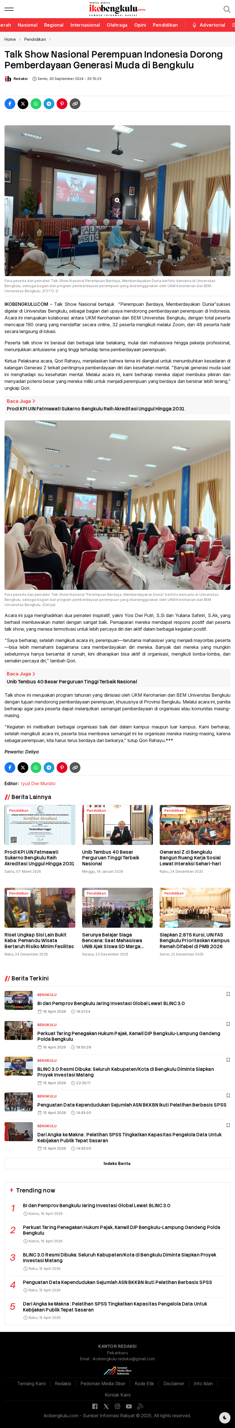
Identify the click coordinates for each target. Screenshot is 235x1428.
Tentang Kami (31, 1383)
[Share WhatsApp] (36, 103)
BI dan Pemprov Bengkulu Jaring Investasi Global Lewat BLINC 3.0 (111, 1004)
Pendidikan (165, 25)
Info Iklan (203, 1383)
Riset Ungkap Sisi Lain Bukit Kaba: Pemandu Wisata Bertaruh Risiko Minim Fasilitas (39, 941)
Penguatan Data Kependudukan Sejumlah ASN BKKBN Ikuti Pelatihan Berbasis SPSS (132, 1105)
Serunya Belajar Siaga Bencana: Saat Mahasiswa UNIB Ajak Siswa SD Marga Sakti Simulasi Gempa (112, 943)
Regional (54, 25)
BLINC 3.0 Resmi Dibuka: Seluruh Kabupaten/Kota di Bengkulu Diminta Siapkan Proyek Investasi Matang (125, 1072)
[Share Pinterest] (62, 103)
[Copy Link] (75, 103)
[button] (9, 9)
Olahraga (117, 25)
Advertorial (208, 25)
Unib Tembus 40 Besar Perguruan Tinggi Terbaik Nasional (72, 682)
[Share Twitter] (23, 103)
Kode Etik (144, 1383)
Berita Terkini (30, 978)
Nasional (27, 25)
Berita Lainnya (31, 797)
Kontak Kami (118, 1395)
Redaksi (20, 79)
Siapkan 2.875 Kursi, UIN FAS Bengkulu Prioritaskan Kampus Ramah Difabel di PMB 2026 (195, 941)
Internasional (85, 25)
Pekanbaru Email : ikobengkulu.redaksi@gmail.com (117, 1355)
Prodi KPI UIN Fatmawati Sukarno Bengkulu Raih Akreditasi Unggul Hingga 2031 (96, 409)
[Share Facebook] (10, 103)
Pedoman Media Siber (102, 1383)
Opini (140, 25)
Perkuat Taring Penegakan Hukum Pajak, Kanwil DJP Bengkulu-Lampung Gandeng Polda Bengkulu (129, 1037)
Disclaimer (173, 1383)
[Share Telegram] (49, 103)
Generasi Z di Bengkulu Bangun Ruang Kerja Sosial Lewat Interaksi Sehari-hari (190, 858)
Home (10, 39)
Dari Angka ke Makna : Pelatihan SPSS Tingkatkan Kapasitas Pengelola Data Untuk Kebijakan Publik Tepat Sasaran (129, 1138)
